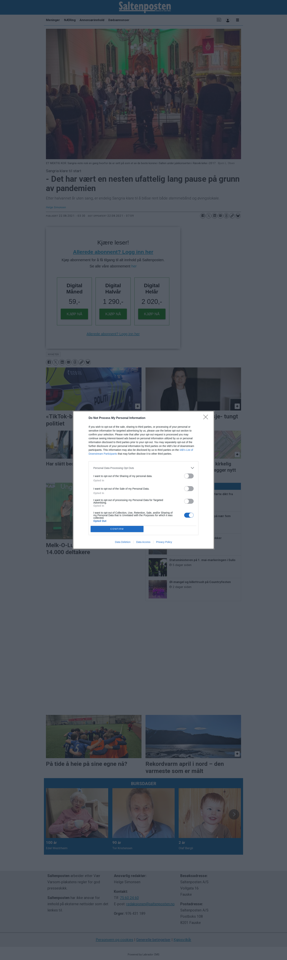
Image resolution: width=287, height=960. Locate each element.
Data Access (143, 542)
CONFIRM (117, 529)
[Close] (206, 418)
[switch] (189, 475)
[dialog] (143, 480)
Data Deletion (123, 542)
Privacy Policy (164, 542)
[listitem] (143, 468)
